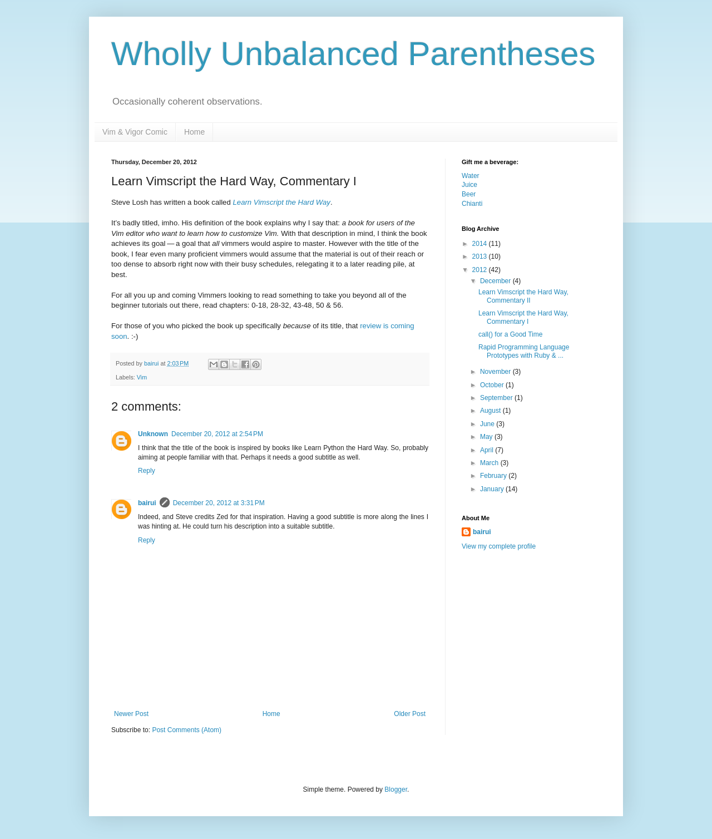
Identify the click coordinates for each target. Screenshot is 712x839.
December (496, 281)
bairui (152, 363)
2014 (480, 244)
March (490, 463)
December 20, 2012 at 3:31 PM (219, 503)
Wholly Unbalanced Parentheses (353, 53)
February (494, 476)
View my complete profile (499, 546)
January (493, 489)
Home (194, 131)
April (487, 450)
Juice (469, 185)
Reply (146, 471)
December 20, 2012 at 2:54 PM (217, 434)
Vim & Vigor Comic (134, 131)
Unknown (153, 434)
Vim (142, 377)
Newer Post (131, 714)
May (487, 437)
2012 (480, 270)
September (497, 398)
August (491, 410)
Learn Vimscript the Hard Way (281, 202)
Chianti (472, 204)
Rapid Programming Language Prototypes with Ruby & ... (523, 351)
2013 (480, 256)
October (493, 385)
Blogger (395, 789)
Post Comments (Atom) (186, 730)
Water (470, 176)
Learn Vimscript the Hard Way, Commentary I (523, 317)
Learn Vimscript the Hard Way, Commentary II (523, 296)
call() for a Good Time (510, 334)
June (488, 424)
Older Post (410, 714)
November (496, 372)
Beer (469, 194)
